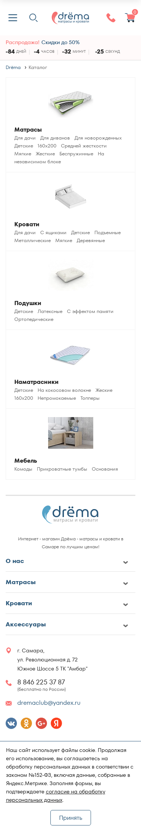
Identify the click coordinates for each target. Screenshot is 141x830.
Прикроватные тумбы (62, 469)
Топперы (90, 398)
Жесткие (45, 153)
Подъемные (107, 232)
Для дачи (25, 137)
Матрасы (28, 129)
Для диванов (55, 137)
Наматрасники (36, 382)
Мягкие (22, 153)
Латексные (50, 311)
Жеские (104, 390)
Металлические (32, 240)
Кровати (26, 224)
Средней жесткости (84, 145)
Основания (105, 469)
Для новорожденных (98, 137)
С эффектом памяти (90, 311)
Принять (70, 817)
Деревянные (91, 240)
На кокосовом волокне (64, 390)
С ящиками (53, 232)
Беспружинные (76, 153)
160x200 (47, 145)
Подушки (27, 303)
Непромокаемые (57, 398)
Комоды (23, 469)
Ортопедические (33, 319)
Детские (23, 145)
